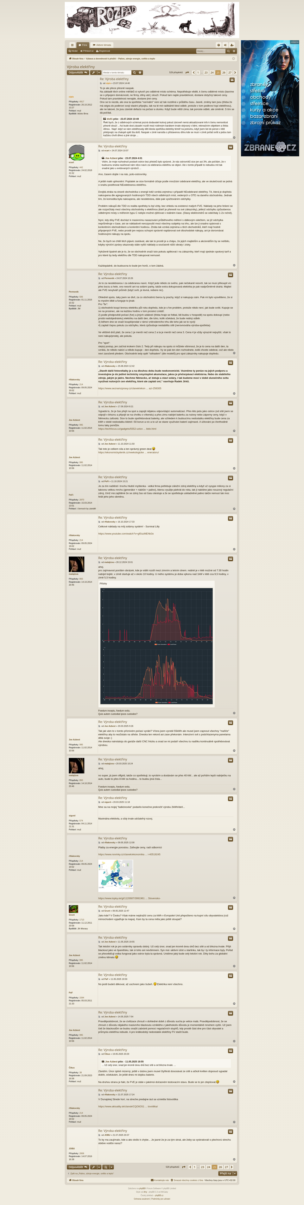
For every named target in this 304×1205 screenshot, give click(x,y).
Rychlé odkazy (73, 46)
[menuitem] (219, 45)
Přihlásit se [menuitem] (226, 46)
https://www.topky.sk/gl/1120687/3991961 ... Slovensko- (129, 898)
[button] (187, 72)
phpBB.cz (159, 1195)
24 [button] (212, 72)
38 (80, 1072)
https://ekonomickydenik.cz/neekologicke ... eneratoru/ (128, 452)
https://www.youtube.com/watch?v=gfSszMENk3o (126, 533)
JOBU (72, 1148)
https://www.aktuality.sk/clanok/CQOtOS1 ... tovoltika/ (128, 1106)
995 (81, 425)
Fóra (84, 45)
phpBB (142, 1188)
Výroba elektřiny (81, 66)
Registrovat (104, 51)
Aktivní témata (103, 45)
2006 (81, 1153)
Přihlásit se (88, 51)
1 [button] (198, 72)
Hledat (74, 51)
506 (81, 297)
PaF (71, 992)
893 (81, 579)
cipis (71, 97)
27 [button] (229, 72)
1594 (81, 997)
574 (81, 820)
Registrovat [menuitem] (233, 46)
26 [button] (223, 72)
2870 (81, 500)
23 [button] (206, 72)
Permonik (74, 292)
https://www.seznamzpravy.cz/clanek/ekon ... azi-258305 (129, 388)
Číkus (72, 1067)
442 (81, 167)
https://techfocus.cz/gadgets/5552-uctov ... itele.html (127, 428)
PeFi (71, 495)
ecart (71, 162)
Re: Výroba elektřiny (114, 79)
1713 (81, 920)
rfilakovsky (74, 379)
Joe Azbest (111, 158)
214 (81, 384)
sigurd (72, 815)
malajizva (73, 574)
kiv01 (110, 119)
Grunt (72, 915)
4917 (81, 101)
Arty (145, 1192)
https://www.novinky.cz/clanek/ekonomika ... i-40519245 (129, 854)
